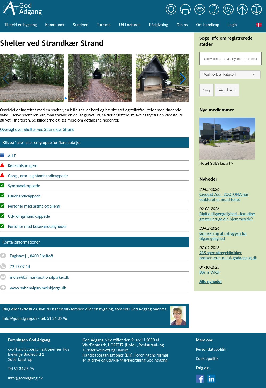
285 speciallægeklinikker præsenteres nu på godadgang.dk (228, 255)
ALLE (8, 155)
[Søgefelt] (231, 58)
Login (232, 24)
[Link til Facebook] (201, 381)
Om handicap (207, 24)
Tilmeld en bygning (20, 24)
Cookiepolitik (207, 358)
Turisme (103, 24)
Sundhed (80, 24)
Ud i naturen (130, 24)
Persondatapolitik (211, 349)
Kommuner (54, 24)
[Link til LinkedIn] (211, 381)
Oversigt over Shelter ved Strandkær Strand (37, 129)
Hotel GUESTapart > (216, 163)
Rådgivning (158, 24)
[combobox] (230, 74)
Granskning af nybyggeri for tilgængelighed (223, 236)
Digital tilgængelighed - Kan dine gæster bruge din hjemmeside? (227, 216)
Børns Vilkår (210, 272)
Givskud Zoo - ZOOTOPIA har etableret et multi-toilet (224, 197)
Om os (182, 24)
